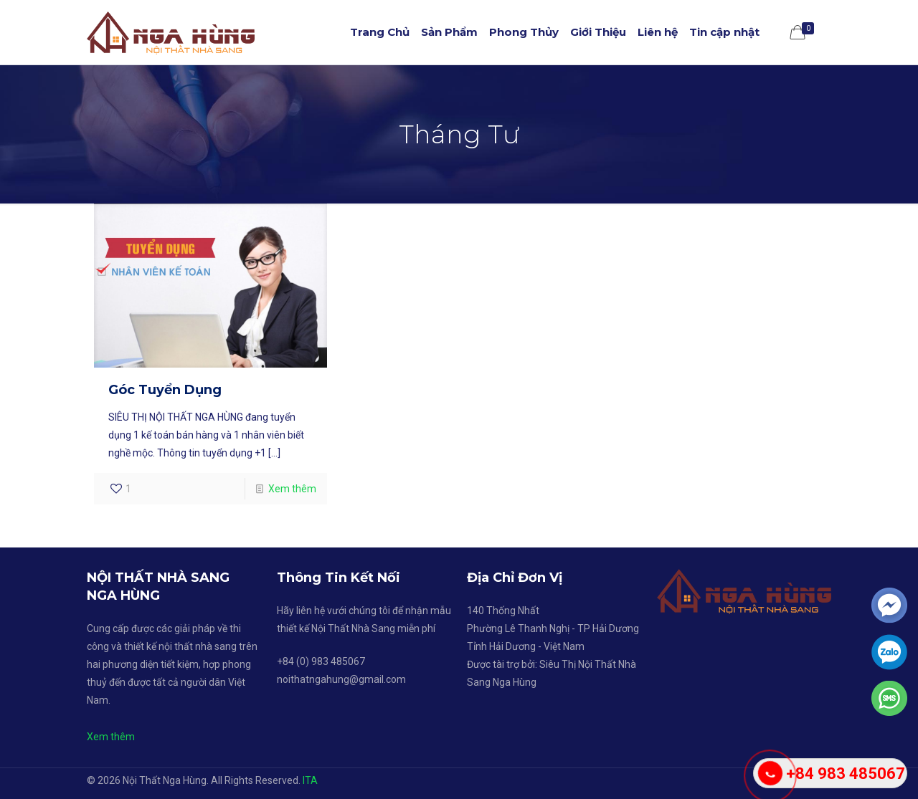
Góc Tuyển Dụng (165, 390)
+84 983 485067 (845, 774)
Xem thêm (292, 488)
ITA (310, 780)
